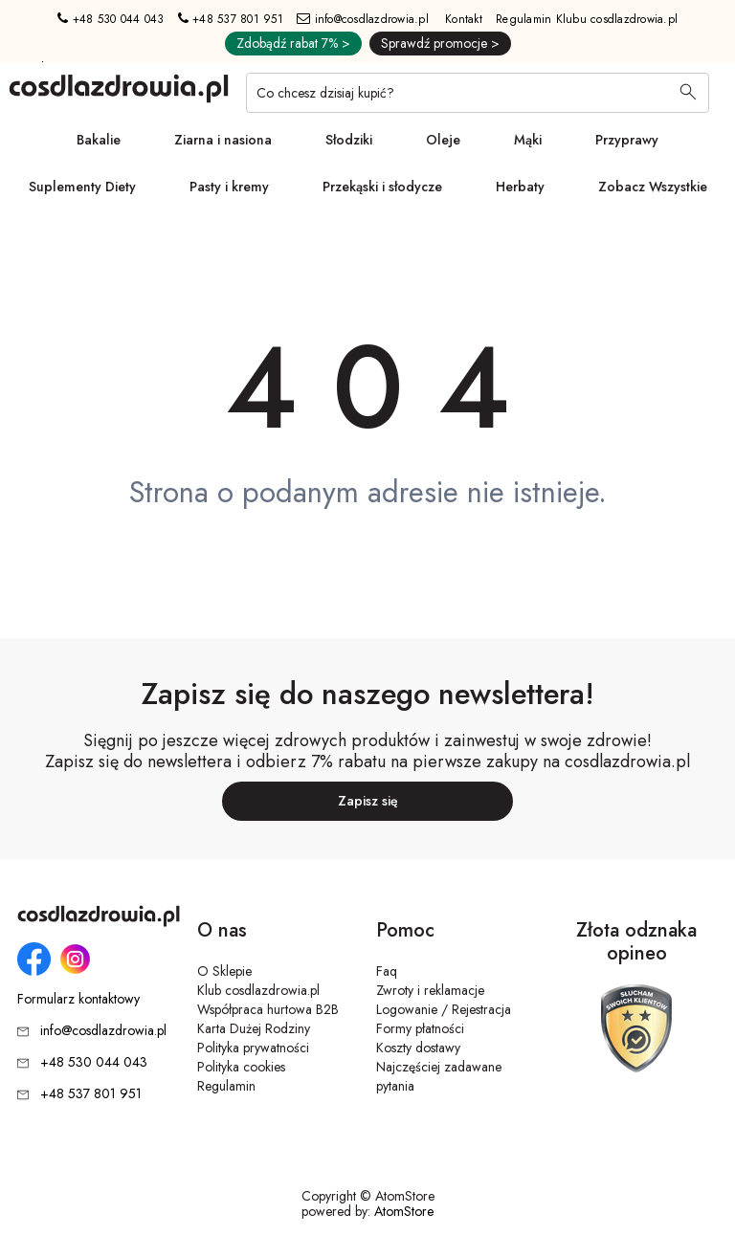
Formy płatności (420, 1028)
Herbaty (520, 186)
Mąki (528, 139)
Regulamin (226, 1085)
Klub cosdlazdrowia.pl (258, 990)
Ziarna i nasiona (223, 139)
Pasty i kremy (229, 186)
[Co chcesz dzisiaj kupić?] (477, 93)
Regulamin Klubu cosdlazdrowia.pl (587, 19)
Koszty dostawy (418, 1047)
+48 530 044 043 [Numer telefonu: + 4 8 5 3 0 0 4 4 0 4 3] (110, 19)
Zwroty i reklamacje (430, 990)
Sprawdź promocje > (440, 43)
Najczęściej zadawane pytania (438, 1076)
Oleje (443, 139)
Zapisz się (368, 800)
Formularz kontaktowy (78, 999)
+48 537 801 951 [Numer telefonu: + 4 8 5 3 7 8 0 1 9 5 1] (230, 19)
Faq (386, 971)
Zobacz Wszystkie (652, 186)
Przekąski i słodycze (382, 186)
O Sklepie (224, 971)
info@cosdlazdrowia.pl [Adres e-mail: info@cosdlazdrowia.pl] (363, 19)
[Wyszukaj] (688, 93)
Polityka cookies (241, 1066)
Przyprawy (626, 139)
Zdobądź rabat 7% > (293, 43)
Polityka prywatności (253, 1047)
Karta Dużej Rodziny (253, 1028)
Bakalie (99, 139)
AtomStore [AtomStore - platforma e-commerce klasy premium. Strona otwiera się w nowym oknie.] (404, 1211)
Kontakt (463, 19)
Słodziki (348, 139)
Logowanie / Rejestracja (443, 1009)
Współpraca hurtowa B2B (268, 1009)
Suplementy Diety (82, 186)
